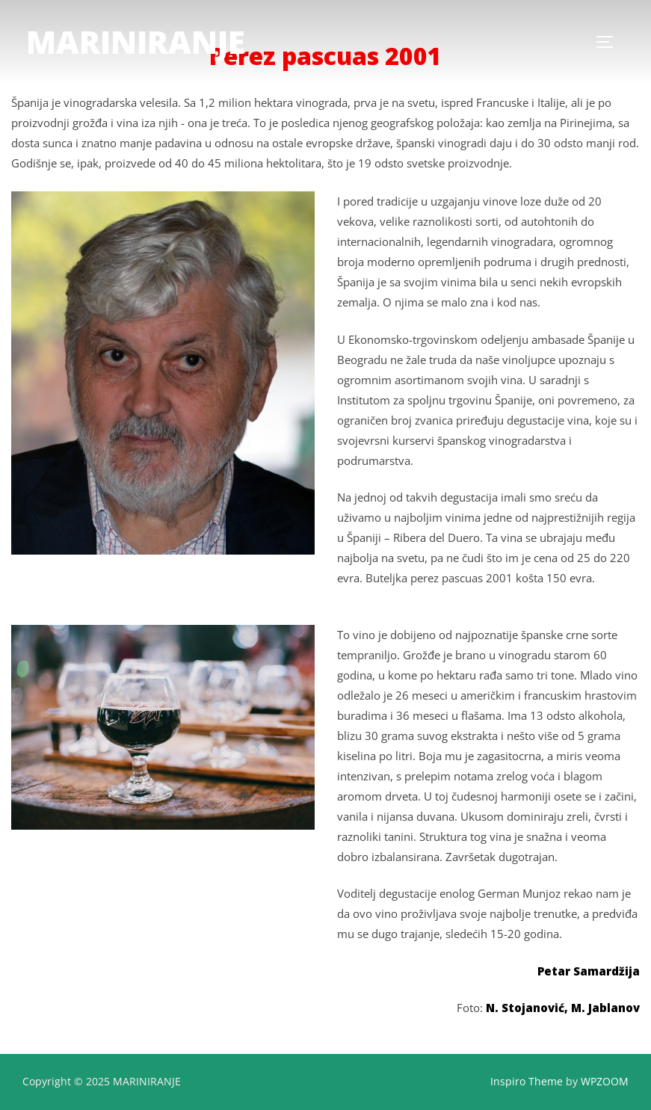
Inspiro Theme (526, 1081)
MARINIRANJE (135, 41)
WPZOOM (605, 1081)
